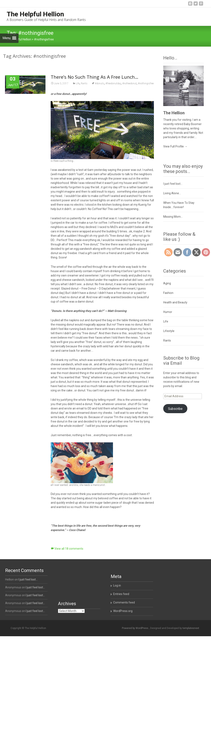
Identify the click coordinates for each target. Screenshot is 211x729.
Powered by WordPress (135, 628)
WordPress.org (122, 611)
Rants (84, 83)
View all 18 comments (68, 548)
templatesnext (191, 628)
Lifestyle (168, 331)
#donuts (99, 83)
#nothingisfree (146, 83)
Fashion (168, 292)
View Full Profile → (175, 146)
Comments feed (124, 602)
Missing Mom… (173, 216)
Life (78, 83)
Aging (167, 283)
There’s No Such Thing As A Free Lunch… (94, 77)
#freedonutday (113, 83)
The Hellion (174, 112)
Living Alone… (172, 193)
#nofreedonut (129, 83)
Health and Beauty (175, 302)
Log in (117, 585)
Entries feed (121, 594)
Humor (167, 312)
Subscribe (175, 409)
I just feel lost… (172, 183)
